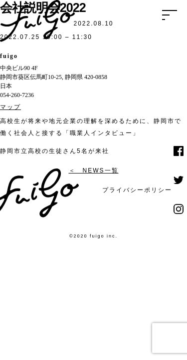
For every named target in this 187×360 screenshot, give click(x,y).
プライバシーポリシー (137, 190)
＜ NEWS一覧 (94, 170)
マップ (10, 107)
